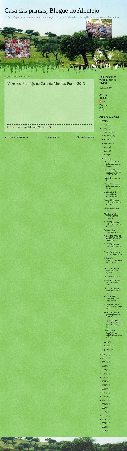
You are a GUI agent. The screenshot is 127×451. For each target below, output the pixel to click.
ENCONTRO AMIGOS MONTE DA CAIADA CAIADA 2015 (113, 238)
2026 (104, 121)
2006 (104, 419)
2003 (104, 431)
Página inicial (52, 137)
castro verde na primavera (113, 276)
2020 (104, 366)
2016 (104, 381)
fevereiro (107, 346)
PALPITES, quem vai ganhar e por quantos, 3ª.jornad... (112, 202)
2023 (104, 355)
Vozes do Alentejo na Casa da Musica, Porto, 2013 (113, 306)
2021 (104, 362)
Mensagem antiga (85, 137)
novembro (108, 136)
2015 (104, 385)
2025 (104, 125)
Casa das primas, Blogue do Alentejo (51, 10)
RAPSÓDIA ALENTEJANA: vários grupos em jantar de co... (113, 261)
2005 (104, 423)
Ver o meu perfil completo (103, 107)
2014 (104, 389)
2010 (104, 404)
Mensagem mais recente (16, 137)
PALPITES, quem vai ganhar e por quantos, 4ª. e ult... (112, 164)
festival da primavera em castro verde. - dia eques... (112, 282)
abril (106, 159)
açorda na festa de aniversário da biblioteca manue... (111, 194)
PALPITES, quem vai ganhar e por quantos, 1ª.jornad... (112, 290)
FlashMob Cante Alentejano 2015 (111, 231)
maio (106, 155)
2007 (104, 416)
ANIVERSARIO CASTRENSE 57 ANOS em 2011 (111, 216)
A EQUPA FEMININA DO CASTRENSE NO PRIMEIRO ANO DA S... (113, 324)
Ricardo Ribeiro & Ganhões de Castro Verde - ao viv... (111, 298)
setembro (107, 143)
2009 (104, 408)
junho (106, 151)
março (106, 342)
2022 (104, 358)
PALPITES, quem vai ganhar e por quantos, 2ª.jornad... (112, 246)
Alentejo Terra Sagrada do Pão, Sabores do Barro (113, 253)
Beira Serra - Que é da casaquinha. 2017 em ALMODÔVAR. (112, 172)
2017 (104, 377)
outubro (107, 139)
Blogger (77, 446)
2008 (104, 412)
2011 (104, 400)
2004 (104, 427)
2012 (104, 396)
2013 (104, 393)
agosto (106, 147)
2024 (104, 129)
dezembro (108, 132)
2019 (104, 370)
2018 (104, 374)
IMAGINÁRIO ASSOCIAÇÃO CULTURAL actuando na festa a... (113, 334)
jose (103, 102)
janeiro (107, 350)
